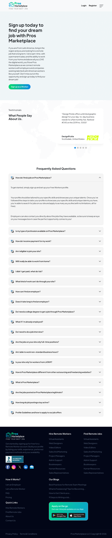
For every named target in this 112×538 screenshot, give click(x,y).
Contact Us (11, 520)
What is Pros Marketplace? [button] (27, 382)
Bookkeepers (55, 464)
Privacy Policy (12, 534)
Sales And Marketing (58, 451)
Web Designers (56, 443)
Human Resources (57, 468)
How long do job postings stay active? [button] (32, 402)
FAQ (7, 493)
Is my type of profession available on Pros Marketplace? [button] (40, 231)
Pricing (9, 497)
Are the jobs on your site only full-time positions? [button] (37, 342)
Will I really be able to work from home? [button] (33, 261)
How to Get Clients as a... (60, 493)
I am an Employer (13, 484)
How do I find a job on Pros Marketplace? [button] (34, 177)
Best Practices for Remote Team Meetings (67, 484)
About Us (10, 516)
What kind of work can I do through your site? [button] (35, 281)
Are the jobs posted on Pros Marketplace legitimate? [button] (39, 392)
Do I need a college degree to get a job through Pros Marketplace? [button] (45, 311)
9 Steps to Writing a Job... (60, 497)
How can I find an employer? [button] (28, 291)
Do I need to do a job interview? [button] (29, 332)
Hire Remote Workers (60, 433)
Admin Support (55, 460)
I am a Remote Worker (15, 489)
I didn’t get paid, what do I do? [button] (29, 271)
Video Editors (55, 447)
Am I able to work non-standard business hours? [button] (37, 352)
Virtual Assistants (56, 439)
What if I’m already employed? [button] (29, 321)
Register (93, 5)
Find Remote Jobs (93, 433)
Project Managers (57, 456)
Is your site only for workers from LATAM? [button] (34, 362)
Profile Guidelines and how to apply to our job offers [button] (38, 412)
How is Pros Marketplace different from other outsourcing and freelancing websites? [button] (53, 372)
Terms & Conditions (28, 534)
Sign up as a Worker (19, 86)
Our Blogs (54, 479)
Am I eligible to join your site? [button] (28, 251)
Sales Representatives (59, 473)
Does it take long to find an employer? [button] (32, 301)
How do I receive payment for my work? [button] (33, 241)
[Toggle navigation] (101, 5)
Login (83, 5)
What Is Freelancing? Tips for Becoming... (67, 489)
